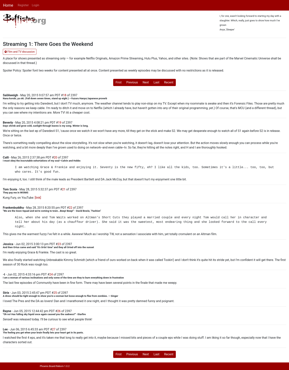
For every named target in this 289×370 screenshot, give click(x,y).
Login (35, 5)
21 (63, 189)
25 (55, 293)
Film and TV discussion (20, 51)
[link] (38, 197)
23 (59, 244)
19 (59, 122)
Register (23, 5)
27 (53, 329)
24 (51, 274)
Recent (168, 82)
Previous (132, 82)
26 (59, 311)
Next (146, 82)
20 (55, 157)
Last (156, 82)
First (119, 82)
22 (70, 207)
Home (8, 5)
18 (64, 95)
